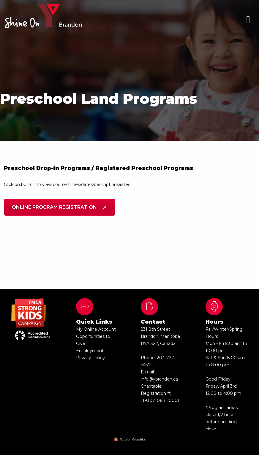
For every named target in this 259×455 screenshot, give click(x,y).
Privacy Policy (90, 357)
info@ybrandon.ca (159, 379)
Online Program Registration (59, 207)
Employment (90, 350)
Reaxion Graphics (133, 439)
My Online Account (96, 329)
